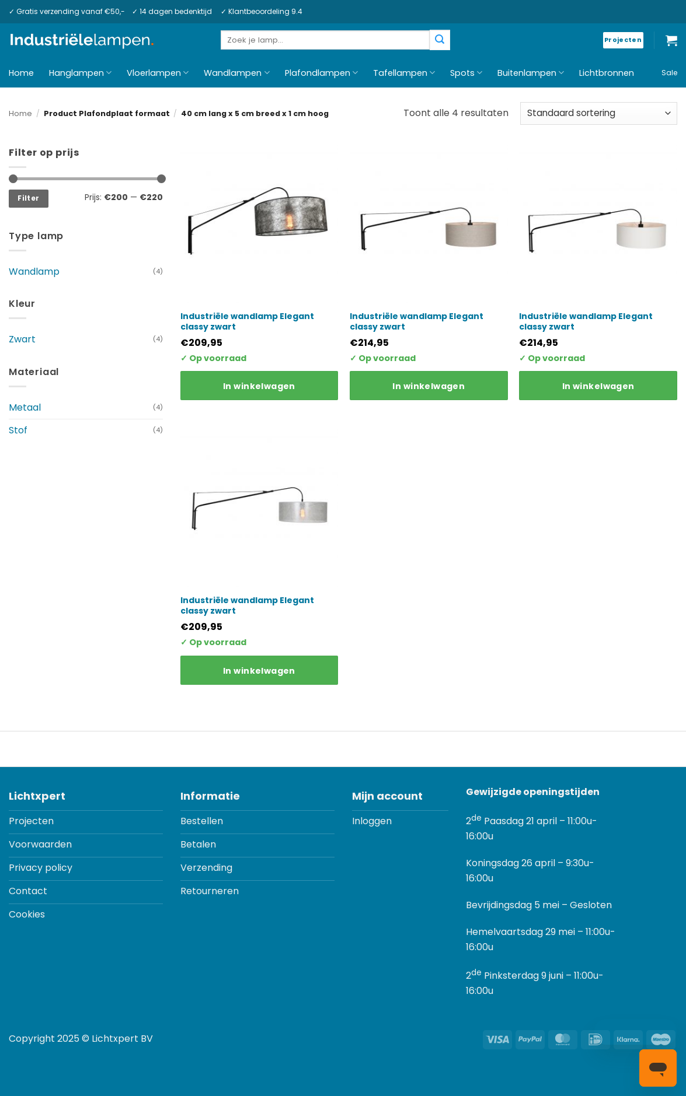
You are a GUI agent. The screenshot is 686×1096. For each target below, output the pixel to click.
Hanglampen (80, 73)
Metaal (25, 407)
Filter (28, 198)
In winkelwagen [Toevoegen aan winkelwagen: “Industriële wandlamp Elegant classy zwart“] (259, 386)
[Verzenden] (440, 40)
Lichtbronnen (606, 73)
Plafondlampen (321, 73)
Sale (669, 73)
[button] (671, 40)
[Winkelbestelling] (598, 113)
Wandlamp (34, 271)
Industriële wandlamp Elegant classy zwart (247, 321)
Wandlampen (236, 73)
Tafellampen (404, 73)
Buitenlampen (530, 73)
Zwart (22, 339)
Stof (18, 430)
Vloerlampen (158, 73)
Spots (466, 73)
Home (21, 73)
